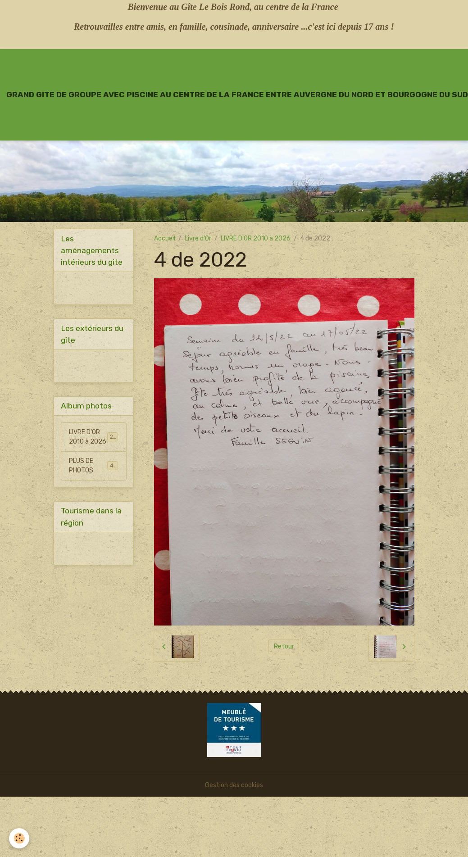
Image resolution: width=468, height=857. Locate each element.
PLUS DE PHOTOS (93, 465)
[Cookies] (19, 838)
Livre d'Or (198, 238)
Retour (284, 646)
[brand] (237, 94)
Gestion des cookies (234, 785)
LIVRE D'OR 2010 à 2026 (256, 238)
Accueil (164, 238)
